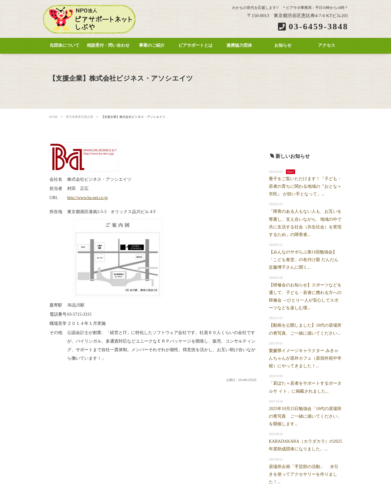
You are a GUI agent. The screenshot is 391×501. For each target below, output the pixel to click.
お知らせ (282, 45)
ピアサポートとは (195, 45)
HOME (53, 116)
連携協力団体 (239, 45)
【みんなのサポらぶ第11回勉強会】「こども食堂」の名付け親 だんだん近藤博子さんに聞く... (303, 260)
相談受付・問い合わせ (108, 45)
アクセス (326, 45)
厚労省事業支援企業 (79, 116)
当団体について (64, 45)
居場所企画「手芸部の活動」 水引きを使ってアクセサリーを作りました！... (303, 474)
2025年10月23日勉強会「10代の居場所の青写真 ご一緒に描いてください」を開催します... (305, 416)
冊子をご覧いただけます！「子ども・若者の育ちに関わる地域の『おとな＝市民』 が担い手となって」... (305, 186)
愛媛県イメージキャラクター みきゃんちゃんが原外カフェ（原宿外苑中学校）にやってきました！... (305, 358)
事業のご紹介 (152, 45)
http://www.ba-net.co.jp (87, 197)
